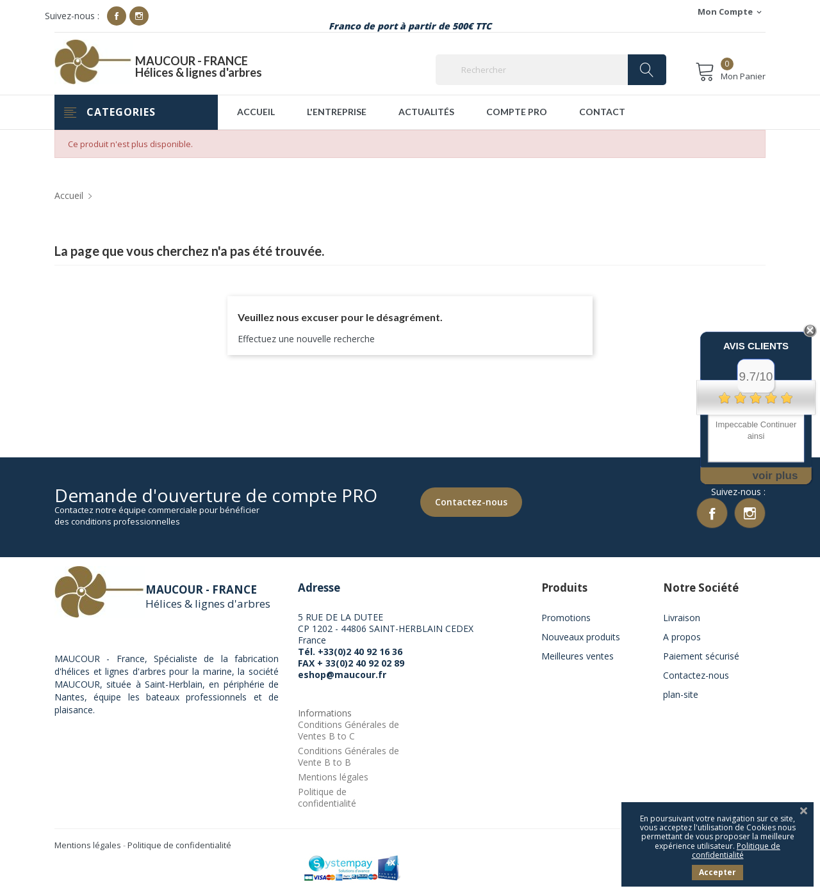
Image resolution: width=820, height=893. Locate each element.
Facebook (116, 16)
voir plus (775, 476)
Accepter (717, 872)
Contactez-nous (470, 501)
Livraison (681, 619)
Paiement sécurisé (701, 657)
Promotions (566, 619)
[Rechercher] (551, 69)
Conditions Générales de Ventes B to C (348, 731)
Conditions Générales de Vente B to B (348, 758)
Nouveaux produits (580, 638)
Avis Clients (756, 345)
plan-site (680, 696)
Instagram (139, 16)
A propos (682, 638)
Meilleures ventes (577, 657)
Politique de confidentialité (327, 798)
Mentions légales (333, 778)
